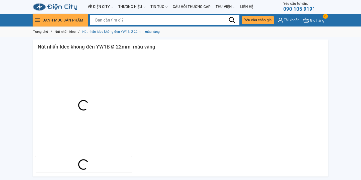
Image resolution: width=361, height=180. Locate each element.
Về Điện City (100, 7)
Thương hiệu (131, 7)
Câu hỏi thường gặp (192, 7)
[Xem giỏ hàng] (313, 20)
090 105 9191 (299, 6)
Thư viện (225, 7)
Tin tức (159, 7)
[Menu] (37, 20)
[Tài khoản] (289, 20)
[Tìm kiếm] (232, 20)
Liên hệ (246, 7)
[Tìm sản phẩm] (164, 20)
